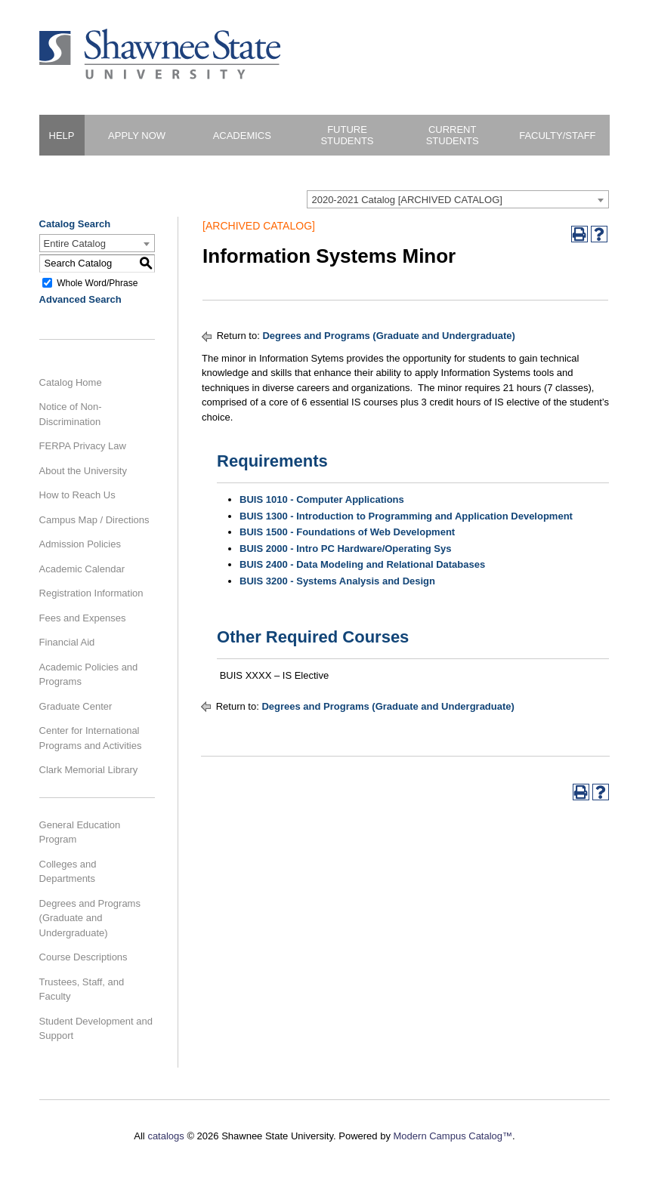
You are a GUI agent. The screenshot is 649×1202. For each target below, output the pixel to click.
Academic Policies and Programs (88, 674)
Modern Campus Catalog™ (453, 1136)
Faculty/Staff (557, 135)
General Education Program (80, 832)
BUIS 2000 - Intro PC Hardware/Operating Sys (345, 548)
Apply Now (136, 135)
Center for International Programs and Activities (90, 738)
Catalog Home (70, 382)
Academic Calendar (82, 569)
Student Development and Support (96, 1029)
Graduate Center (76, 706)
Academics (242, 135)
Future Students (346, 135)
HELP (62, 135)
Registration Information (91, 593)
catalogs (165, 1136)
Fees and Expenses (82, 618)
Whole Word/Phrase (97, 282)
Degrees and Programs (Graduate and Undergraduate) (90, 918)
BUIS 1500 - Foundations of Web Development (347, 532)
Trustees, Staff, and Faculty (82, 989)
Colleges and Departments (68, 871)
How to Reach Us (77, 495)
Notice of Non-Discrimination (70, 414)
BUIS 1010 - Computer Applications (322, 499)
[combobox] (458, 199)
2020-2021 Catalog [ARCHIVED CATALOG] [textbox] (406, 199)
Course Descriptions (83, 957)
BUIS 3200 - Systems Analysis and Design (337, 581)
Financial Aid (67, 642)
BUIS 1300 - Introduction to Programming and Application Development (406, 516)
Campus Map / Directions (94, 519)
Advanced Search (80, 299)
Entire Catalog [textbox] (75, 243)
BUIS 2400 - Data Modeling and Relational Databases (362, 564)
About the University (83, 470)
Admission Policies (80, 544)
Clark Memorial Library (88, 769)
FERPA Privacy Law (82, 446)
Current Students (452, 135)
